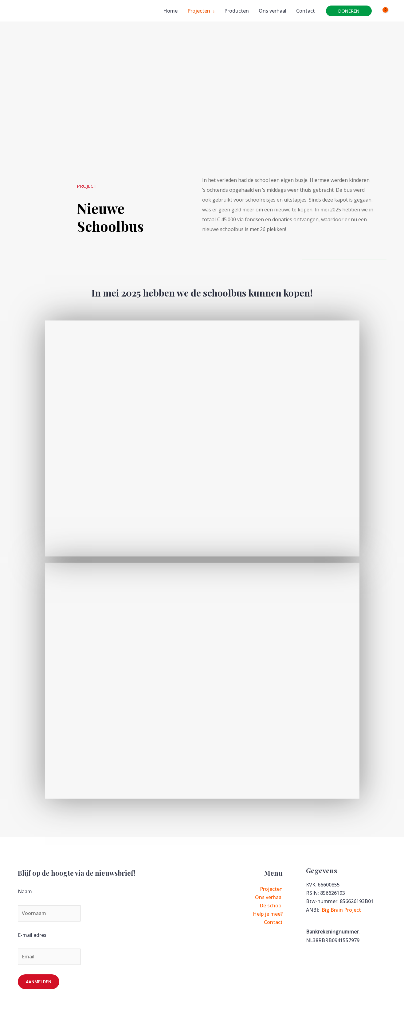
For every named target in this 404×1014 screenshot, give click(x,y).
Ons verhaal (269, 897)
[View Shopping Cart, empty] (382, 11)
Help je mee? (268, 913)
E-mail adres (32, 935)
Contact (273, 922)
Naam (25, 891)
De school (271, 905)
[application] (212, 11)
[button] (349, 11)
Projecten (271, 889)
